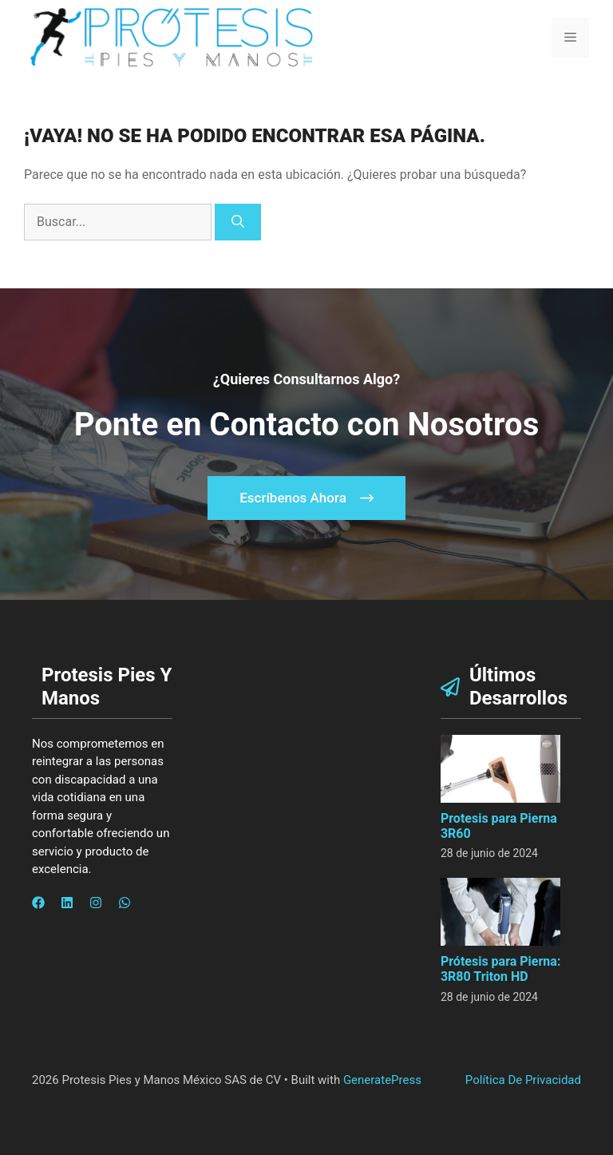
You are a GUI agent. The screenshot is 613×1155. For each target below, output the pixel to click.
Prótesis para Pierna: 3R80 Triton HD (500, 969)
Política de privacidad (523, 1080)
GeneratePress (382, 1080)
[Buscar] (238, 222)
